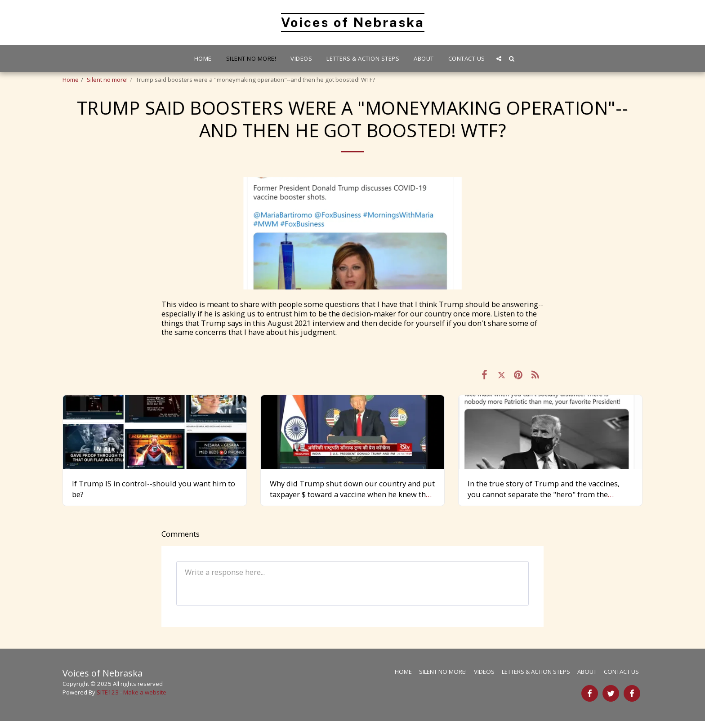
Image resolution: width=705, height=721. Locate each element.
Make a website (144, 692)
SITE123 (108, 692)
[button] (499, 59)
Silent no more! (107, 80)
